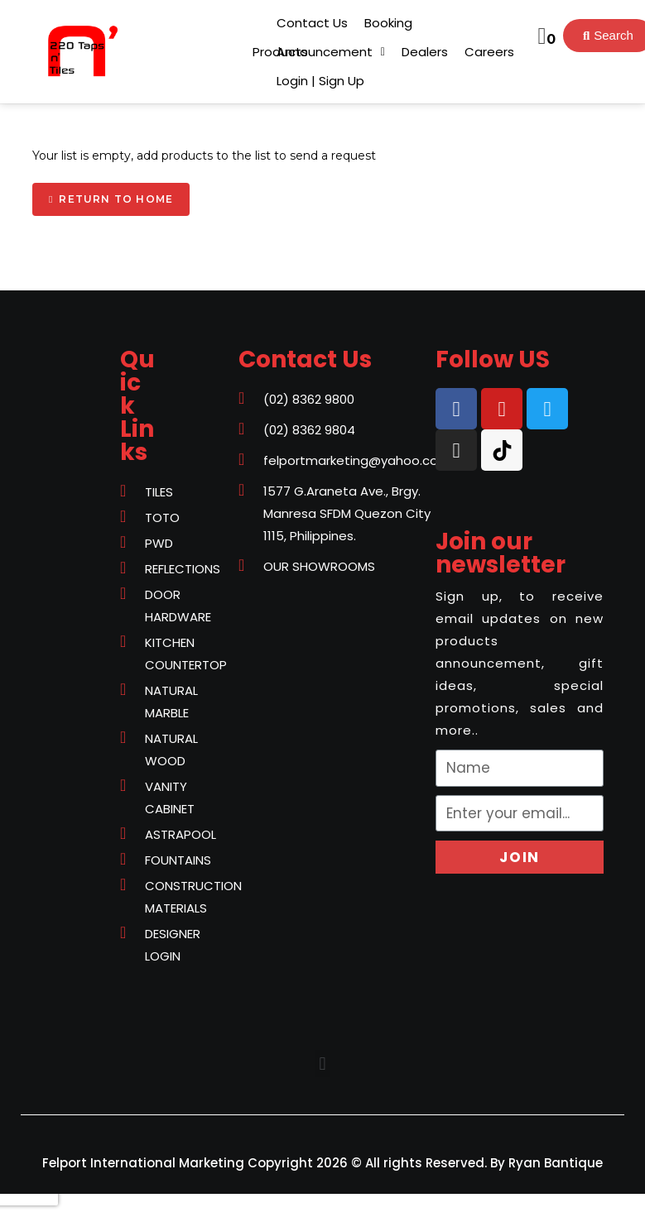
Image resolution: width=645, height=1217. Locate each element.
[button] (280, 51)
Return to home (116, 199)
